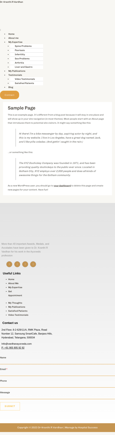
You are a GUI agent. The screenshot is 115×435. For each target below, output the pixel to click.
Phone (3, 381)
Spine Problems (23, 46)
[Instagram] (17, 264)
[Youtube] (33, 264)
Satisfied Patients (24, 83)
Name (3, 357)
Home (11, 34)
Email (3, 369)
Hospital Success (88, 427)
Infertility (20, 54)
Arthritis (19, 62)
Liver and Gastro (23, 67)
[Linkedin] (25, 264)
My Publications (16, 71)
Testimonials (15, 75)
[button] (29, 30)
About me (13, 38)
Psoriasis (20, 50)
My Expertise (15, 42)
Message (5, 392)
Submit (10, 406)
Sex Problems (22, 58)
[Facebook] (9, 264)
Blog (10, 87)
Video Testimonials (25, 79)
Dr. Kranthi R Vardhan (11, 2)
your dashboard (62, 185)
